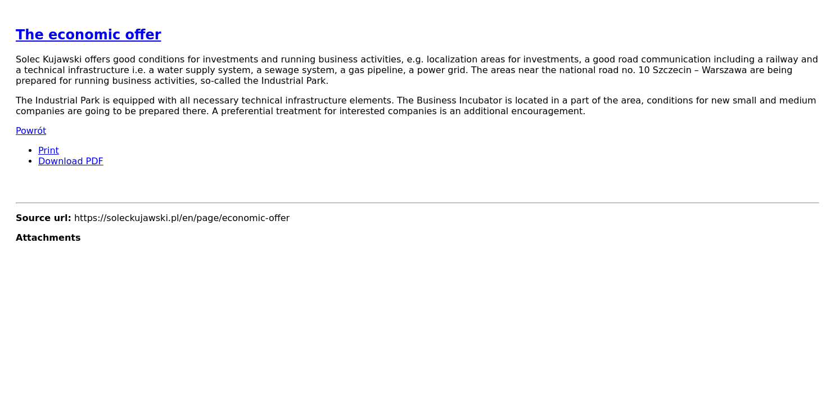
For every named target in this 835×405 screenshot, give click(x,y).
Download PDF (70, 161)
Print (48, 150)
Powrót (31, 130)
